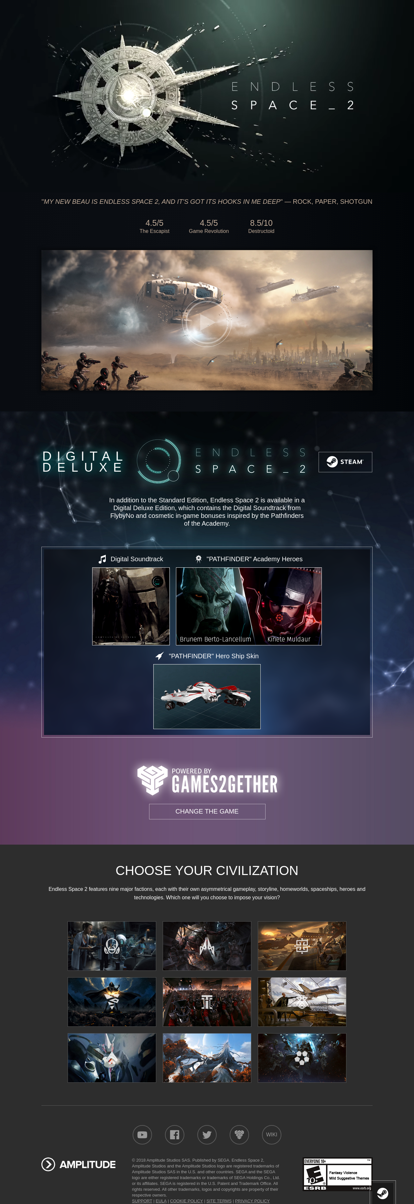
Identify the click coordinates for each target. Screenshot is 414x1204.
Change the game (206, 811)
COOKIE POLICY (186, 1201)
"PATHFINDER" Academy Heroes (255, 559)
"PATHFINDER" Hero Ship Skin (214, 656)
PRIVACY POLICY (252, 1201)
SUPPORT (142, 1201)
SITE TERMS (219, 1201)
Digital (83, 462)
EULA (161, 1201)
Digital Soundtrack (137, 559)
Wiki (272, 1134)
